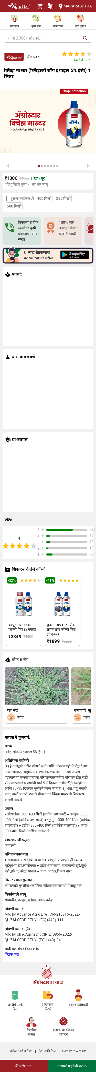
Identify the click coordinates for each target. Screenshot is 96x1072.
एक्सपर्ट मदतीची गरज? (72, 1066)
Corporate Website (74, 1051)
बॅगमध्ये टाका (24, 1066)
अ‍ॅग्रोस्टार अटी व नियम (21, 1051)
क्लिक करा (12, 954)
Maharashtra (74, 6)
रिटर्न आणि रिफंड (47, 1051)
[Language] (50, 6)
